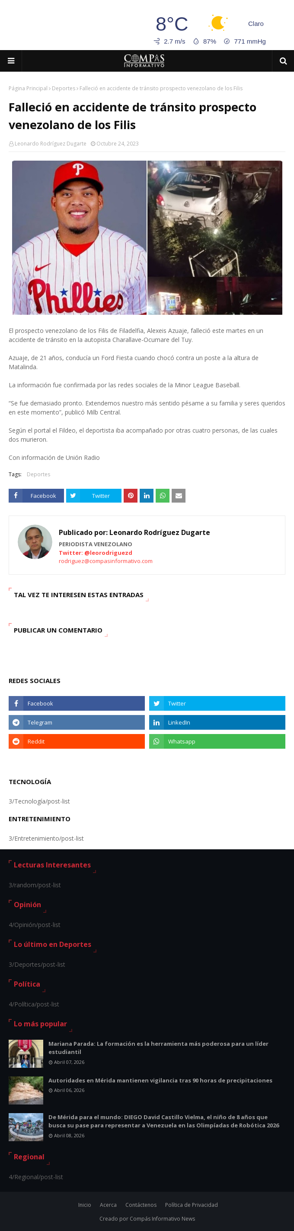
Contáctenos (141, 1205)
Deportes (63, 88)
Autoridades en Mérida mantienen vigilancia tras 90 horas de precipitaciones (160, 1080)
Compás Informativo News (162, 1218)
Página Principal (28, 88)
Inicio (84, 1205)
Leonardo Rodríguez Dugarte (50, 143)
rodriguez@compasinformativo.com (106, 561)
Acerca (108, 1205)
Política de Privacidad (191, 1205)
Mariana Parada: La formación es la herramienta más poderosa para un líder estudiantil (158, 1048)
